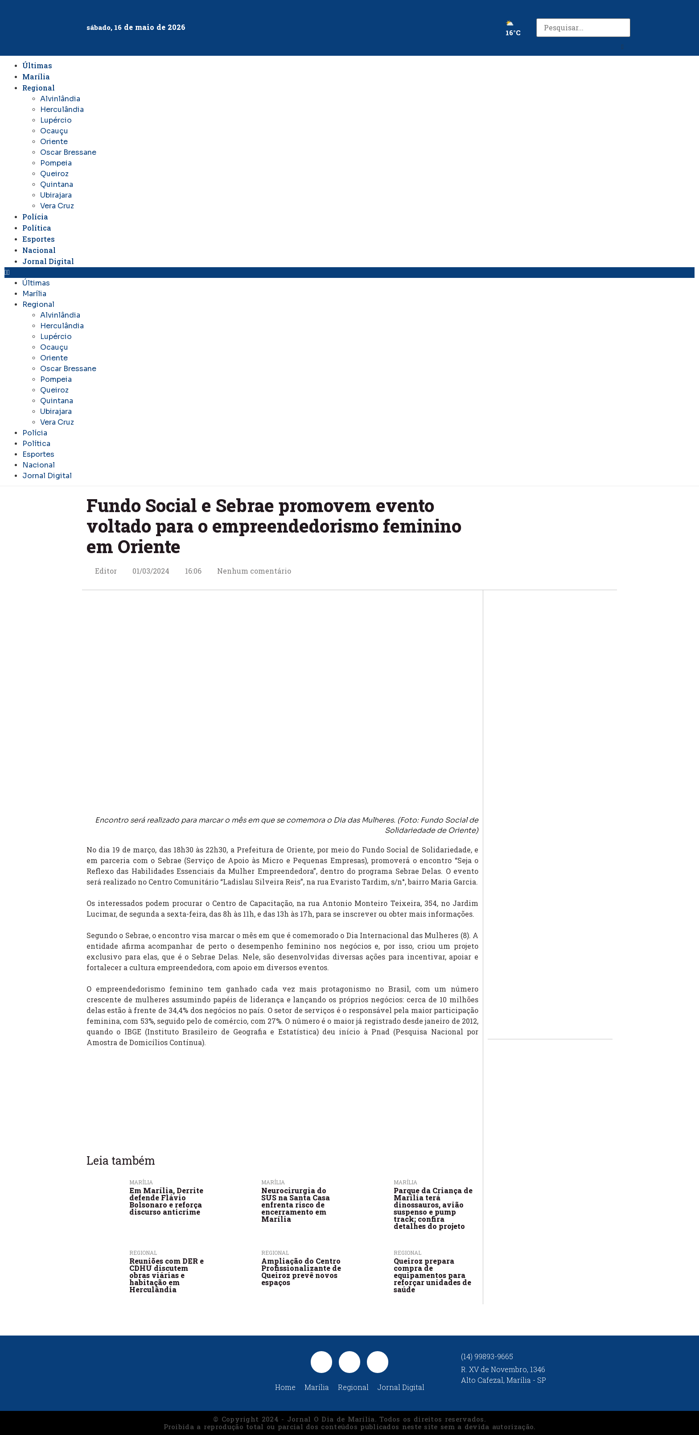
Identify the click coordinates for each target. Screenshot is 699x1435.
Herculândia (62, 109)
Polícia (35, 216)
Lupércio (56, 120)
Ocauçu (54, 131)
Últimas (37, 65)
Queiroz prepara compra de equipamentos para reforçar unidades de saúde (432, 1275)
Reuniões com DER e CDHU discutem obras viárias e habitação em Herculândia (166, 1275)
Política (36, 227)
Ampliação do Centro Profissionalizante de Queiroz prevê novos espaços (301, 1271)
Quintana (56, 184)
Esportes (38, 239)
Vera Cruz (57, 206)
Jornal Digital (48, 261)
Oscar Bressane (68, 152)
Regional (38, 87)
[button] (622, 47)
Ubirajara (56, 195)
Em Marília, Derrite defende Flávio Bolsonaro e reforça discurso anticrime (166, 1201)
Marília (36, 76)
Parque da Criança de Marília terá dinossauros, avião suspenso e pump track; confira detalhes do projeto (433, 1208)
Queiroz (54, 173)
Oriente (54, 141)
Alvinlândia (60, 98)
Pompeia (56, 163)
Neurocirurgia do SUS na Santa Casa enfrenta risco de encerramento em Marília (295, 1205)
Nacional (39, 250)
